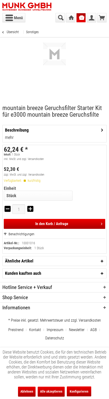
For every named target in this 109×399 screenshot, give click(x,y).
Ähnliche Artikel (19, 260)
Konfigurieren (79, 391)
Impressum (55, 330)
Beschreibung (17, 130)
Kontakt (35, 330)
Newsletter (77, 330)
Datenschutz (54, 338)
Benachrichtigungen (19, 234)
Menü (14, 17)
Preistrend (15, 330)
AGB (93, 330)
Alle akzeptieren (51, 391)
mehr (9, 137)
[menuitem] (13, 17)
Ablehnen (26, 391)
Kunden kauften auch (23, 273)
